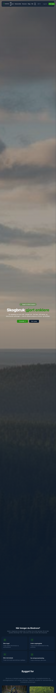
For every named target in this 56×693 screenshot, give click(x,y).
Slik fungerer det (12, 4)
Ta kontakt (22, 321)
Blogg (29, 3)
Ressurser (24, 3)
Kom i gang (51, 3)
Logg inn (45, 3)
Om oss (35, 4)
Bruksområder (18, 3)
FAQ (32, 3)
